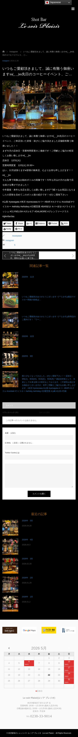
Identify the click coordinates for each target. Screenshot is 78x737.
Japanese (53, 2)
